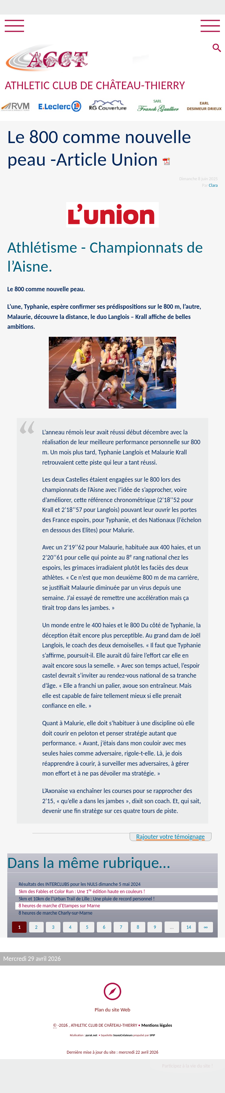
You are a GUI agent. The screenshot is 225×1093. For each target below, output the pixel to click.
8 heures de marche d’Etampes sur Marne (64, 908)
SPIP (152, 1040)
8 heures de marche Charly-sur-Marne (60, 916)
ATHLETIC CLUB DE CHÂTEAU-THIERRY (95, 85)
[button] (216, 49)
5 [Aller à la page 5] (87, 931)
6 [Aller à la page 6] (104, 931)
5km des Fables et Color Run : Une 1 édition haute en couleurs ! (89, 892)
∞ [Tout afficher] (206, 931)
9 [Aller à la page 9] (155, 931)
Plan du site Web (112, 1014)
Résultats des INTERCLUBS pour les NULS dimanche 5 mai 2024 (86, 884)
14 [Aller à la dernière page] (189, 931)
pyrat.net (91, 1040)
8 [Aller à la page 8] (138, 931)
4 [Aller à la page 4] (70, 931)
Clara (213, 185)
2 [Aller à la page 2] (36, 931)
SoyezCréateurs (123, 1040)
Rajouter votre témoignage (170, 837)
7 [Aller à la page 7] (121, 931)
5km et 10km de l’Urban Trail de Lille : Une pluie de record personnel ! (94, 900)
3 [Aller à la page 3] (53, 931)
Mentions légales (156, 1030)
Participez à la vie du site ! (187, 1071)
